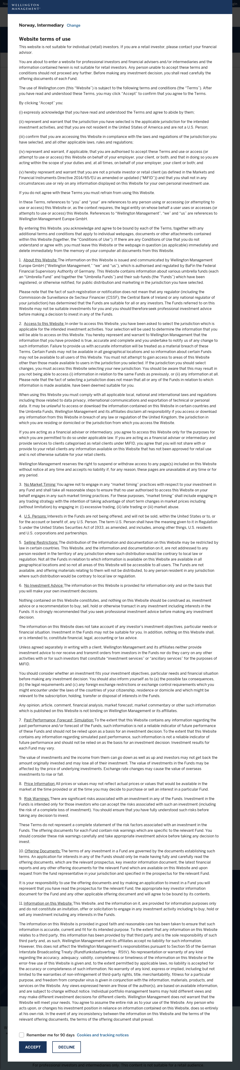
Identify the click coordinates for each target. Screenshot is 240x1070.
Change (73, 25)
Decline (66, 1047)
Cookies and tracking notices (103, 1035)
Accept (33, 1047)
